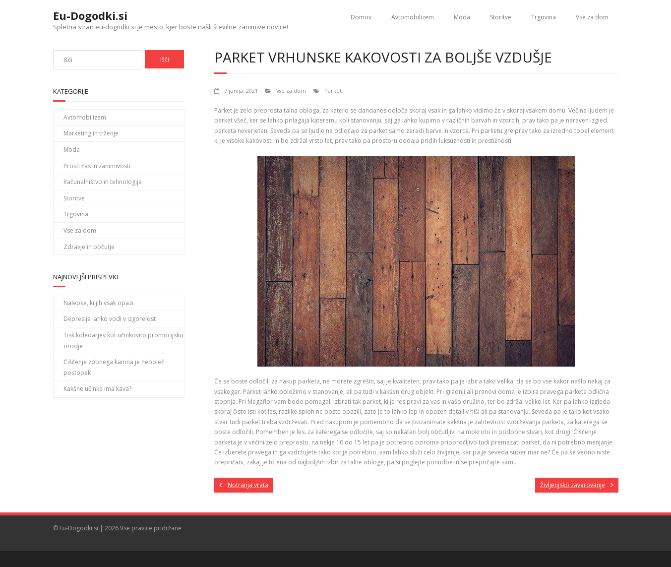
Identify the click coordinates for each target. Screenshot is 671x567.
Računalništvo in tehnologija (102, 182)
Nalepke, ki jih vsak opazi (98, 303)
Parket (333, 90)
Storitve (500, 17)
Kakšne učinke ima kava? (97, 388)
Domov (361, 17)
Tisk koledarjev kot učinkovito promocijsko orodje (123, 340)
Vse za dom (592, 17)
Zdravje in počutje (89, 247)
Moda (462, 17)
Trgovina (543, 17)
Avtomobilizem (412, 17)
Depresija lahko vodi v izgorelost (109, 319)
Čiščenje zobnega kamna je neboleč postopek (113, 367)
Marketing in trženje (91, 133)
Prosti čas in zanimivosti (96, 166)
